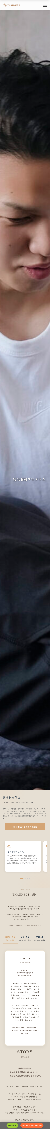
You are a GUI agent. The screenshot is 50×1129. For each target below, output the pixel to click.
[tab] (10, 938)
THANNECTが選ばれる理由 (25, 826)
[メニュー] (45, 5)
